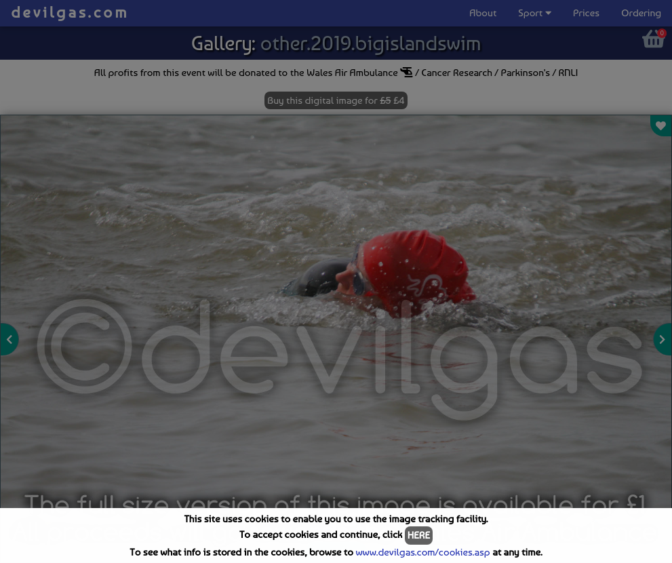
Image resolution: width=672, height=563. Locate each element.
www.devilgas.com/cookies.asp (422, 552)
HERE (419, 535)
